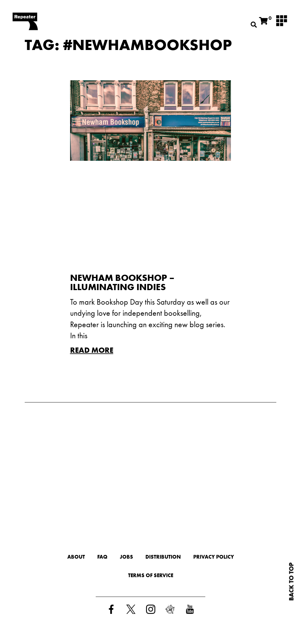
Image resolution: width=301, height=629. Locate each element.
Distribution (163, 556)
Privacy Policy (213, 556)
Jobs (126, 556)
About (76, 556)
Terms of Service (150, 575)
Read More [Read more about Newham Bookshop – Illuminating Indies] (91, 350)
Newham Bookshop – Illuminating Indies (122, 282)
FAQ (102, 556)
